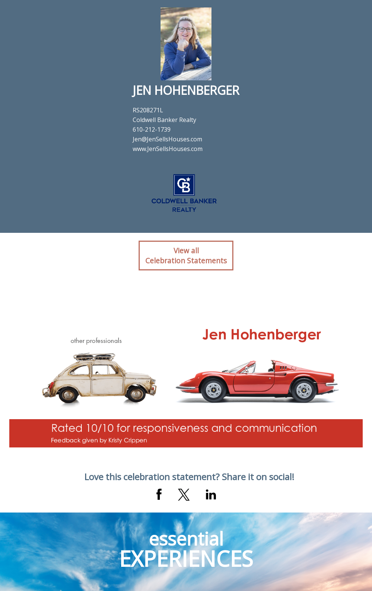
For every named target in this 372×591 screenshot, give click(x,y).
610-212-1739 (152, 129)
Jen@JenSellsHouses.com (167, 139)
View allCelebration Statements (186, 255)
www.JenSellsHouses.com (168, 149)
